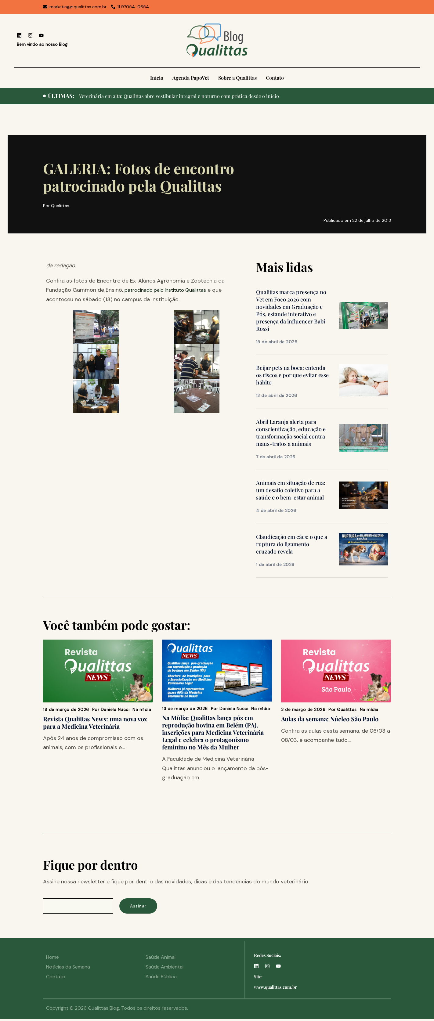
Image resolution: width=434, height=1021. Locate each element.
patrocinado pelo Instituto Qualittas (171, 290)
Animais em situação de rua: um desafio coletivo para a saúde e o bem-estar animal (290, 490)
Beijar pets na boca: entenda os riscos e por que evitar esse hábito (292, 375)
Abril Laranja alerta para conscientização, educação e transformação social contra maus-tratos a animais (291, 432)
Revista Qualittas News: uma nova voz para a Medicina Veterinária (95, 722)
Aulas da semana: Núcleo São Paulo (329, 719)
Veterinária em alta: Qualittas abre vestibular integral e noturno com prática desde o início (188, 95)
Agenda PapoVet (190, 77)
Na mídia (141, 709)
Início (156, 77)
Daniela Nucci (115, 709)
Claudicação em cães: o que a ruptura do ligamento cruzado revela (291, 544)
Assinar (143, 907)
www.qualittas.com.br (275, 989)
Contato (275, 77)
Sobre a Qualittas (237, 77)
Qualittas (347, 709)
